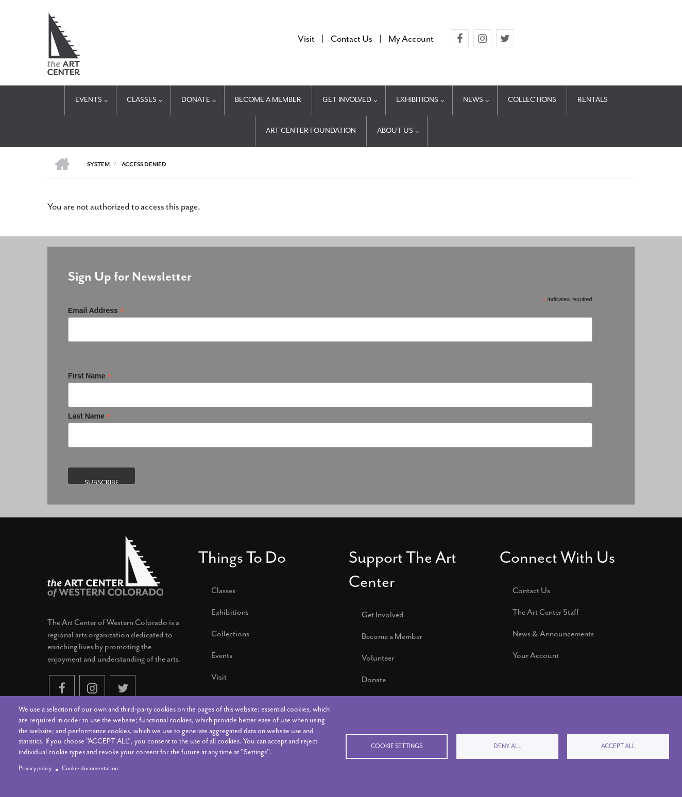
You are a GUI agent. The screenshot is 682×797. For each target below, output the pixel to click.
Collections (230, 634)
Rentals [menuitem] (592, 99)
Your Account (536, 655)
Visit (219, 677)
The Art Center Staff (546, 612)
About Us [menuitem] (395, 130)
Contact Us (531, 590)
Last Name (89, 416)
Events (221, 655)
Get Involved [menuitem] (346, 99)
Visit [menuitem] (306, 38)
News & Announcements (553, 634)
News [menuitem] (473, 99)
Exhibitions (230, 612)
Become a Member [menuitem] (268, 99)
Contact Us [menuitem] (351, 38)
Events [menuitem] (88, 99)
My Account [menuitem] (411, 38)
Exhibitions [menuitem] (417, 99)
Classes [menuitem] (142, 99)
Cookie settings (396, 746)
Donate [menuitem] (195, 99)
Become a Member (392, 636)
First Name (89, 376)
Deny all (507, 746)
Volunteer (378, 658)
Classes (223, 590)
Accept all (618, 746)
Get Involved (383, 615)
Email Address (96, 311)
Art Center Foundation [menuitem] (311, 130)
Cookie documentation (90, 768)
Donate (374, 679)
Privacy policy (35, 768)
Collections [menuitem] (532, 99)
